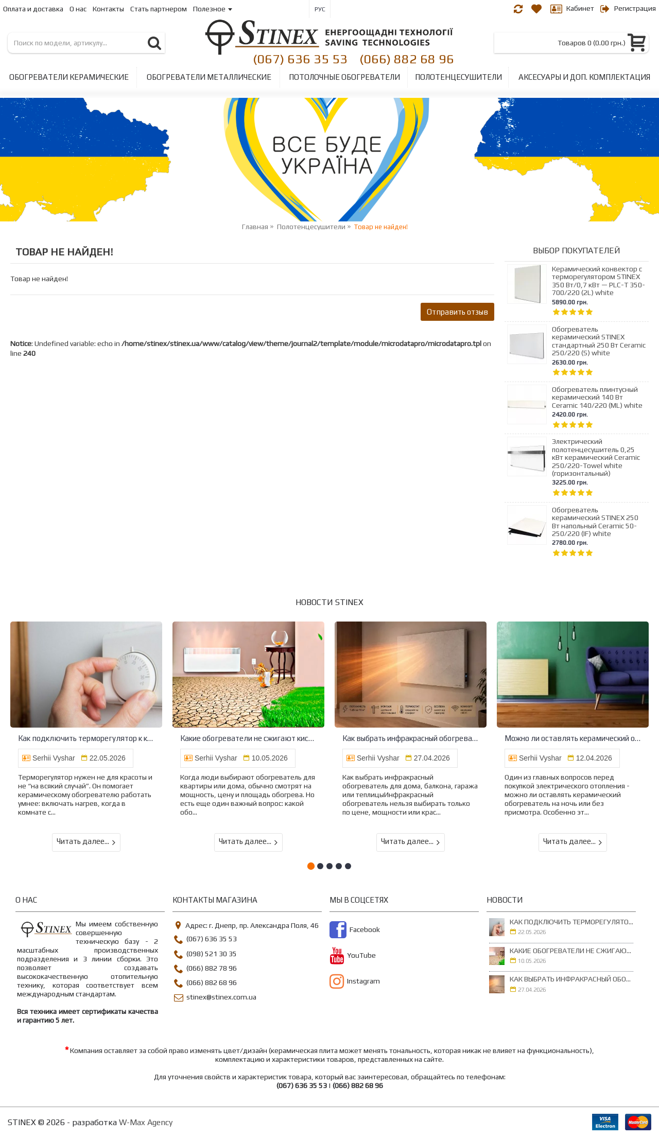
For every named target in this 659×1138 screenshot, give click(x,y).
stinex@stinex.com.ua (215, 998)
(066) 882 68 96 (406, 58)
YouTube (353, 957)
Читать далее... (86, 842)
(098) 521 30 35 (205, 955)
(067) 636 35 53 (300, 58)
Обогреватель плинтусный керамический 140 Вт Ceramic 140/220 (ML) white (597, 397)
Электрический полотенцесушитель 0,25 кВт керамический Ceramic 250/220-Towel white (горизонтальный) (596, 457)
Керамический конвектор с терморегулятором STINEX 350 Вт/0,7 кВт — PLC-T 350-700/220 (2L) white (598, 281)
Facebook (355, 931)
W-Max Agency (145, 1122)
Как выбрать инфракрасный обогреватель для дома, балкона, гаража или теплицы (410, 738)
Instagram (355, 982)
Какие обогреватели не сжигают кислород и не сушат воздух (248, 738)
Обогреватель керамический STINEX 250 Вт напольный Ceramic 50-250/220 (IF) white (595, 522)
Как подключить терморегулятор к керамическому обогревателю (86, 738)
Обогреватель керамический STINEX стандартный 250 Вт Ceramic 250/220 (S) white (599, 341)
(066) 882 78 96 (205, 969)
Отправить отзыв (457, 311)
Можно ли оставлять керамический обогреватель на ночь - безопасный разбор (573, 738)
